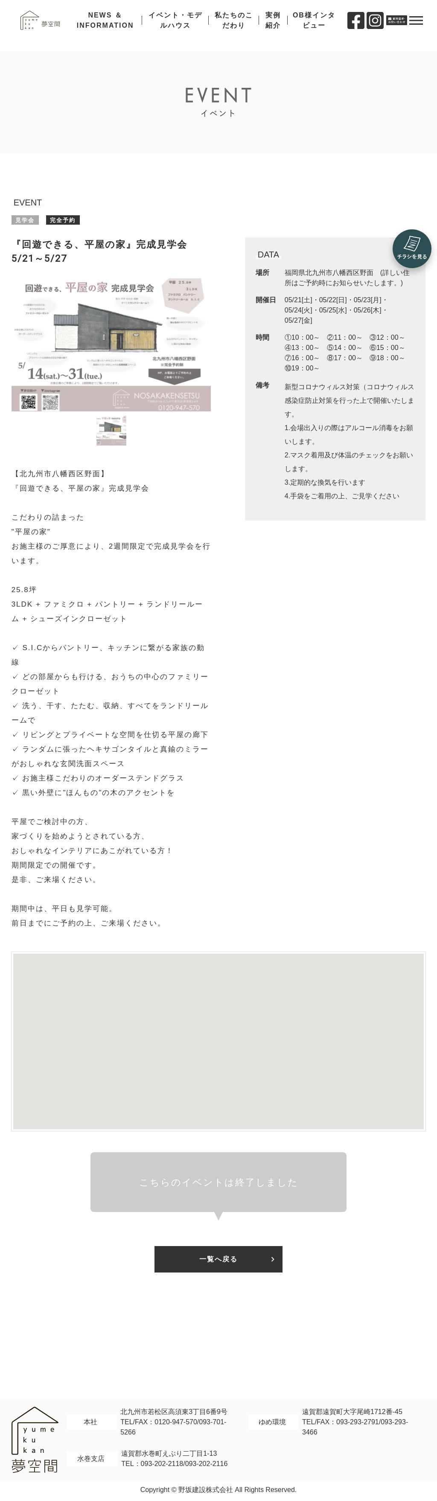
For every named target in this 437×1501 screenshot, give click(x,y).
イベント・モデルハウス (180, 25)
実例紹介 (274, 25)
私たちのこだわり (236, 25)
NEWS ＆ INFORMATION (112, 25)
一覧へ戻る (218, 1260)
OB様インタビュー (313, 25)
